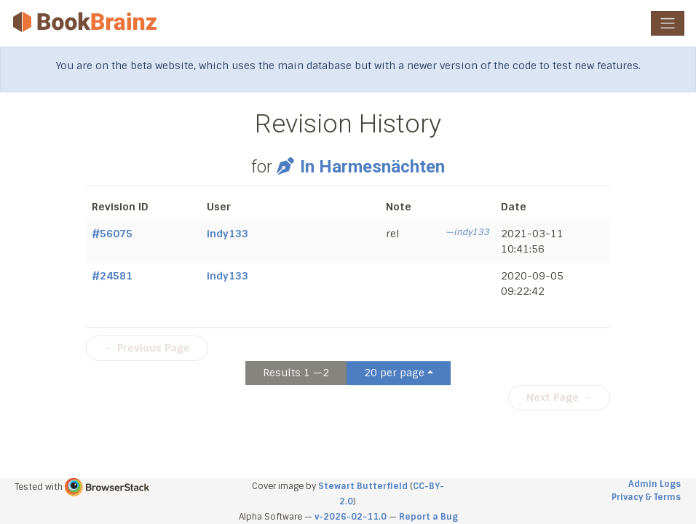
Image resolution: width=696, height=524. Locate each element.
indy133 (227, 233)
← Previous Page (147, 347)
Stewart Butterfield (363, 486)
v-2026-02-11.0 (351, 517)
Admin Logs (654, 484)
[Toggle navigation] (667, 23)
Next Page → (559, 397)
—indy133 (467, 232)
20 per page (394, 372)
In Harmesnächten (360, 166)
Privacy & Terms (646, 497)
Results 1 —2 (296, 372)
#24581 (112, 275)
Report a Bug (428, 517)
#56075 (112, 233)
